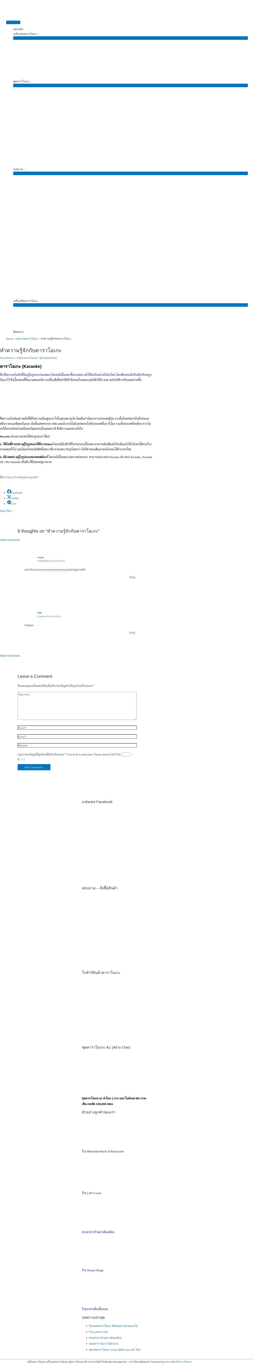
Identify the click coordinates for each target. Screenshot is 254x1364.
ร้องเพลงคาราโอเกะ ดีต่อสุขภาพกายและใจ (113, 1325)
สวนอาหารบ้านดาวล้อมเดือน (105, 1337)
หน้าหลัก (18, 29)
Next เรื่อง (7, 510)
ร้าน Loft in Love (98, 1331)
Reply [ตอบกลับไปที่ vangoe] (132, 577)
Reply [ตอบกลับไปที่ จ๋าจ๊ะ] (132, 632)
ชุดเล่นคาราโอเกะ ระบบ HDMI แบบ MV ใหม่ (114, 1349)
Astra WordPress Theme (178, 1361)
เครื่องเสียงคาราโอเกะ (25, 300)
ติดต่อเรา (18, 331)
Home (9, 338)
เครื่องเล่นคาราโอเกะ (25, 33)
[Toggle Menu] (130, 38)
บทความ (18, 169)
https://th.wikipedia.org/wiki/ (22, 477)
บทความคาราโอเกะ (27, 338)
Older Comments (10, 539)
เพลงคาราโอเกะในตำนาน (103, 1343)
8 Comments (7, 357)
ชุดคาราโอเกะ (21, 81)
